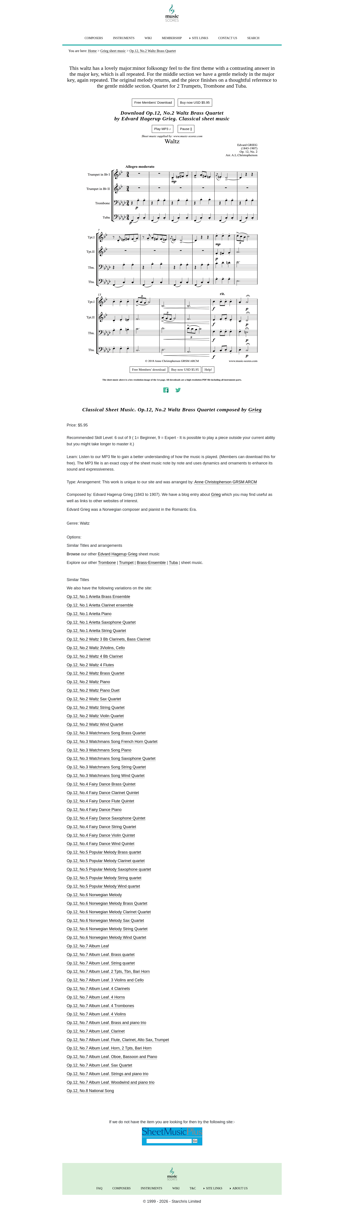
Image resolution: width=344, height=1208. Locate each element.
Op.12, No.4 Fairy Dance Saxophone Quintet (106, 818)
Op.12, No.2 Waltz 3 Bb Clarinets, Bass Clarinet (108, 639)
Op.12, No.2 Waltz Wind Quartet (95, 724)
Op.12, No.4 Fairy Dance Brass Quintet (101, 784)
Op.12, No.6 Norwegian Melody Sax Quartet (105, 920)
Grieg (255, 409)
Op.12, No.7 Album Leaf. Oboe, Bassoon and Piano (112, 1057)
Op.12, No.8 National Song (90, 1091)
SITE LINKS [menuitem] (200, 38)
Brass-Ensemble (151, 562)
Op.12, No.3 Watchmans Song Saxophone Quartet (111, 758)
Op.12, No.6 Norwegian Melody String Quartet (107, 929)
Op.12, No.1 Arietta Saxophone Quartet (101, 622)
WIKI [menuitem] (148, 38)
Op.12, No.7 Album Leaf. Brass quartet (100, 954)
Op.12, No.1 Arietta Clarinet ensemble (100, 605)
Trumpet (126, 562)
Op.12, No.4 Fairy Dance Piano (94, 809)
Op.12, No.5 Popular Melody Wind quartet (103, 886)
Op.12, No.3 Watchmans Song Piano (99, 750)
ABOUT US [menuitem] (239, 1188)
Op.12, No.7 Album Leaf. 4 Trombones (100, 1006)
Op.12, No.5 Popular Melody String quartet (104, 878)
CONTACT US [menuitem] (227, 38)
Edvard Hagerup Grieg (117, 554)
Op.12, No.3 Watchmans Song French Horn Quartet (112, 741)
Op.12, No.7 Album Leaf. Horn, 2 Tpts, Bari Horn (109, 1048)
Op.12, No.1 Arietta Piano (89, 614)
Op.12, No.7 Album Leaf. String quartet (101, 963)
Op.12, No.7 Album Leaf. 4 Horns (96, 997)
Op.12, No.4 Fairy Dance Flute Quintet (100, 801)
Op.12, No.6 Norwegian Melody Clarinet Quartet (109, 912)
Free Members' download (149, 369)
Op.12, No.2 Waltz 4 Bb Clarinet (95, 656)
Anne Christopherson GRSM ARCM (225, 482)
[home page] (172, 13)
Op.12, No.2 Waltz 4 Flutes (90, 665)
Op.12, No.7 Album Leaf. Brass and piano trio (106, 1022)
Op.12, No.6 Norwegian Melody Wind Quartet (106, 937)
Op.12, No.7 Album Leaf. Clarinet (96, 1031)
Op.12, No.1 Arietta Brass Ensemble (98, 596)
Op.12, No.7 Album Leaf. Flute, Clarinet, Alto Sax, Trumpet (118, 1040)
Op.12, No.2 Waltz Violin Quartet (95, 716)
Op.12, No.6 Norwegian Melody (94, 895)
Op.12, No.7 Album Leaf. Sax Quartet (99, 1065)
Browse (73, 554)
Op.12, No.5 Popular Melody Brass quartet (104, 852)
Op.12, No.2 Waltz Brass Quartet (95, 673)
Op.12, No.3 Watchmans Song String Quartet (106, 767)
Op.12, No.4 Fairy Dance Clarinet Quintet (103, 793)
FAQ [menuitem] (99, 1188)
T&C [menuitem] (193, 1188)
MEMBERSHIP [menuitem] (172, 38)
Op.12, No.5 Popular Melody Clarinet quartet (106, 861)
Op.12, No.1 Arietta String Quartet (96, 630)
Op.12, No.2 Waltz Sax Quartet (94, 699)
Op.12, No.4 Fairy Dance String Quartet (101, 827)
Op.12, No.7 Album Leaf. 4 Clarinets (98, 988)
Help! (208, 369)
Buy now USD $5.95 (195, 102)
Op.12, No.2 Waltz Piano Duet (93, 690)
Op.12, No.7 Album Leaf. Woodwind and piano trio (110, 1082)
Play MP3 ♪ (162, 129)
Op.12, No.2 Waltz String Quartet (95, 707)
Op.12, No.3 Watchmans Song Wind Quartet (106, 775)
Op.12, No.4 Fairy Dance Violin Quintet (101, 835)
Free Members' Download (153, 102)
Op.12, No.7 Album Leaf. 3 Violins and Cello (105, 980)
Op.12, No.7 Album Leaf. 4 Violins (96, 1014)
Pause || (186, 129)
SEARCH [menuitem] (253, 38)
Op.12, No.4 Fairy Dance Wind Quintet (100, 843)
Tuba (173, 562)
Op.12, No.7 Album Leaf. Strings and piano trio (107, 1074)
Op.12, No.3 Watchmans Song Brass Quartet (106, 733)
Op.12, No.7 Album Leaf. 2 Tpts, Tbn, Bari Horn (108, 971)
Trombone (107, 562)
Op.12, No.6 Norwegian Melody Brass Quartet (107, 903)
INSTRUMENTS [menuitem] (123, 38)
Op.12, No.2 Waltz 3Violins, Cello (96, 648)
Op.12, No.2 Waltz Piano (88, 682)
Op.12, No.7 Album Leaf (88, 946)
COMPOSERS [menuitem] (94, 38)
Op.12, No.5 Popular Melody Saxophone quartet (109, 869)
